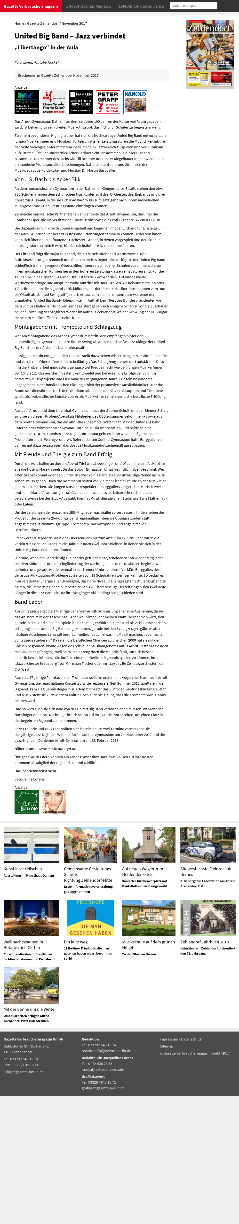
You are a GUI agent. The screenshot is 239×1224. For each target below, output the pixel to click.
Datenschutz (191, 1167)
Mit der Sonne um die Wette (29, 1137)
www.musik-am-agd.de (57, 876)
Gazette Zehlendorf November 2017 (70, 203)
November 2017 (74, 23)
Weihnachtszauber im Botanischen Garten (23, 1073)
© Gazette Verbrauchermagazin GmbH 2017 (195, 1181)
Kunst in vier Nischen (23, 997)
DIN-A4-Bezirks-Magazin (88, 6)
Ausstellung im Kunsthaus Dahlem (29, 1004)
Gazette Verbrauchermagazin (31, 6)
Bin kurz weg (76, 1070)
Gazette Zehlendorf (43, 23)
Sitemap (166, 1174)
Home (19, 23)
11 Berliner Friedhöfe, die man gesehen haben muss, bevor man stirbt (88, 1082)
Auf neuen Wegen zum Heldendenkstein (142, 1000)
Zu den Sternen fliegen (139, 1082)
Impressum (169, 1167)
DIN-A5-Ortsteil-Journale (141, 6)
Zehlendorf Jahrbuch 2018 (204, 1070)
